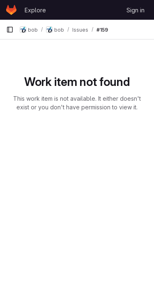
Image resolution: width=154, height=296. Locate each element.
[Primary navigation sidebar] (9, 29)
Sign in (135, 10)
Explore (35, 10)
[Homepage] (11, 9)
